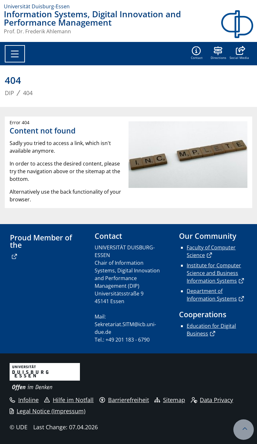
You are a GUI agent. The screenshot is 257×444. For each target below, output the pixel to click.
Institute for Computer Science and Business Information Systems (214, 273)
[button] (239, 53)
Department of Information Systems (212, 294)
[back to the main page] (237, 24)
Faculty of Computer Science (211, 251)
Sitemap (169, 400)
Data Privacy (212, 400)
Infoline (24, 400)
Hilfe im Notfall (69, 400)
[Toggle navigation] (15, 53)
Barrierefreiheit (124, 400)
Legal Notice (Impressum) (47, 411)
